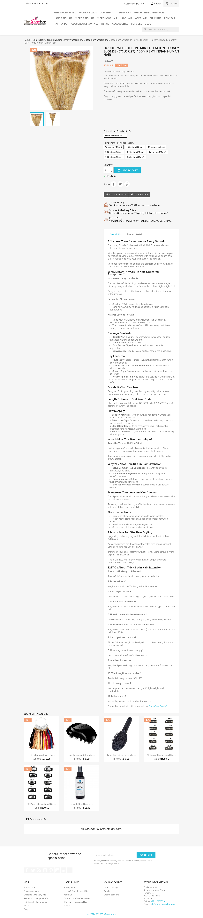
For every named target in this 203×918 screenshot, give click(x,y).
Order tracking (111, 887)
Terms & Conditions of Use (76, 891)
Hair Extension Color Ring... (42, 755)
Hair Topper (61, 23)
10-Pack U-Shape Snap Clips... (161, 755)
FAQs (26, 905)
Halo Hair (126, 18)
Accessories (120, 23)
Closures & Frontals (84, 23)
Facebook (27, 870)
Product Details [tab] (135, 234)
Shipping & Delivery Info (35, 894)
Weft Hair (141, 18)
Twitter (33, 870)
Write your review (116, 194)
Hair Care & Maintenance (36, 902)
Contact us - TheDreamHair (77, 898)
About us (68, 894)
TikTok (69, 870)
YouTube (45, 870)
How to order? (30, 887)
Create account (111, 894)
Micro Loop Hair (107, 18)
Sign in (107, 891)
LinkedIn (63, 870)
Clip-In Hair (107, 12)
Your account (113, 882)
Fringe (105, 23)
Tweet (120, 184)
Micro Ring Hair (84, 18)
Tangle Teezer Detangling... (81, 755)
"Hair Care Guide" (157, 706)
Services (136, 23)
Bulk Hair (155, 18)
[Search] (160, 29)
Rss (39, 870)
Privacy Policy (70, 887)
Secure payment (32, 891)
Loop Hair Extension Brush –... (121, 755)
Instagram (57, 870)
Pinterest (127, 184)
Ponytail (169, 18)
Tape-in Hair (123, 12)
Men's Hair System (65, 12)
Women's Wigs (88, 12)
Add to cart (127, 170)
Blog (148, 23)
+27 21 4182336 (40, 3)
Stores (67, 905)
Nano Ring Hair (63, 18)
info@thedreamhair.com (163, 904)
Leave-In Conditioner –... (81, 804)
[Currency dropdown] (140, 3)
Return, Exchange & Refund (37, 898)
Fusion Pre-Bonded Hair (149, 12)
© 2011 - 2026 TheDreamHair (101, 914)
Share (113, 184)
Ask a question (139, 194)
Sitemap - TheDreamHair (75, 902)
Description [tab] (116, 234)
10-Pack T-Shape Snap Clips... (41, 804)
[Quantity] (107, 170)
